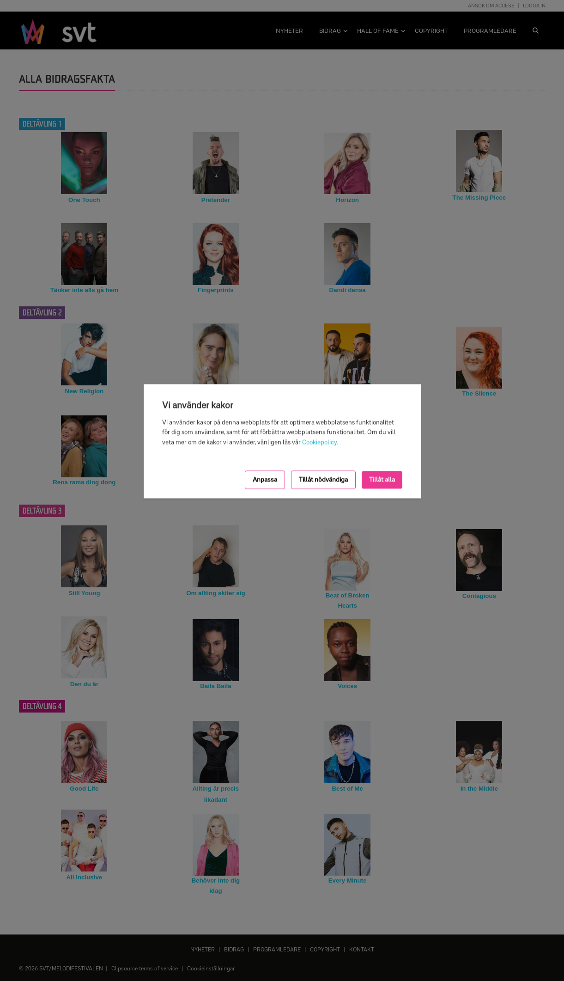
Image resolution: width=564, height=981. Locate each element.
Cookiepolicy (319, 442)
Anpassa (265, 480)
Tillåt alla (382, 480)
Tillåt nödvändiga (323, 480)
